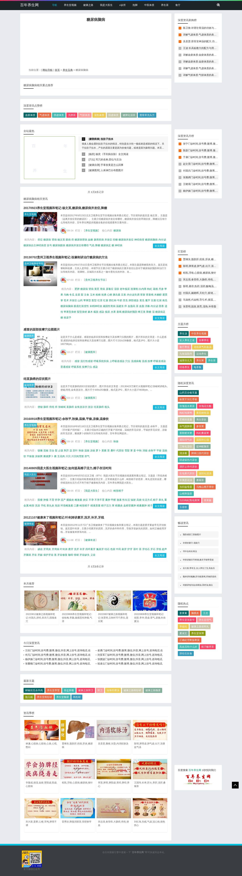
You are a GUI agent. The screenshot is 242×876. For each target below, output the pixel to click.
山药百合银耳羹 (188, 392)
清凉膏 (183, 453)
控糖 (115, 239)
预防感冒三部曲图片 (192, 534)
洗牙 (76, 549)
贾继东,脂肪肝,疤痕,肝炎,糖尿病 (201, 259)
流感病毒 (136, 361)
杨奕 (91, 154)
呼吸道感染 (159, 361)
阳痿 (40, 499)
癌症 (40, 239)
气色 (91, 245)
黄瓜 (142, 300)
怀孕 (57, 499)
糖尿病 (117, 230)
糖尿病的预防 (129, 311)
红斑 (159, 300)
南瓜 (164, 300)
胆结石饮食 (185, 653)
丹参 (161, 288)
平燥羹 (30, 456)
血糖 (90, 239)
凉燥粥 (39, 456)
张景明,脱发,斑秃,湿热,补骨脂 (199, 306)
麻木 (90, 311)
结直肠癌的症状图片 (37, 379)
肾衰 (142, 294)
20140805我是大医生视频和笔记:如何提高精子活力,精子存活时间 (67, 468)
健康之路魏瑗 (152, 690)
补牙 (82, 549)
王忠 (205, 613)
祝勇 (103, 294)
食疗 (177, 5)
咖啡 (70, 554)
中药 (118, 549)
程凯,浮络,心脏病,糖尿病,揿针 (199, 272)
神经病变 (139, 239)
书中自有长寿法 (190, 551)
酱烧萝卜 (48, 456)
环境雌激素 (67, 505)
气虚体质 (44, 115)
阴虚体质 (59, 115)
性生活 (126, 499)
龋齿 (40, 549)
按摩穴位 (87, 366)
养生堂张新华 (187, 619)
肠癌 (45, 406)
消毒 (147, 306)
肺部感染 (134, 300)
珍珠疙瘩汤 (113, 690)
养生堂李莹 (53, 690)
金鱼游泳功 (81, 406)
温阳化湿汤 (205, 473)
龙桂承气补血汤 (202, 347)
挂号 (49, 245)
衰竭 (119, 311)
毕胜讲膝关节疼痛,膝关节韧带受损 (198, 560)
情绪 (76, 554)
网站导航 (48, 69)
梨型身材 (82, 311)
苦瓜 (125, 300)
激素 (119, 499)
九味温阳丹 (185, 353)
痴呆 (107, 311)
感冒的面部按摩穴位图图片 (42, 329)
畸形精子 (118, 490)
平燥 (159, 450)
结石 (107, 549)
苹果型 (87, 300)
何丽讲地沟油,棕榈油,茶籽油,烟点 (198, 585)
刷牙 (124, 549)
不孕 (91, 499)
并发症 (108, 239)
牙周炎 (47, 549)
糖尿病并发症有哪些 (77, 245)
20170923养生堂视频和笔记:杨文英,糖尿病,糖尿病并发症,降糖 (65, 208)
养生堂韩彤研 (44, 697)
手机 (43, 505)
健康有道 (29, 523)
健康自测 (94, 164)
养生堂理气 (205, 619)
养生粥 (200, 360)
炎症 (85, 499)
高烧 (139, 499)
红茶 (100, 300)
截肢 (95, 311)
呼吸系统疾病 (101, 361)
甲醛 (113, 499)
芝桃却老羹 (185, 419)
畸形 (31, 505)
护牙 (129, 549)
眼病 (68, 239)
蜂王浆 (142, 311)
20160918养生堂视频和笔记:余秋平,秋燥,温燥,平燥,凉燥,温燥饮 (66, 419)
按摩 (150, 361)
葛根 (155, 288)
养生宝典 (68, 69)
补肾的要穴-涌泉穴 (191, 543)
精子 (155, 499)
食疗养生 (184, 347)
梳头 (107, 406)
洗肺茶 (72, 115)
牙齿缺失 (84, 554)
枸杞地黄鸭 (185, 412)
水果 (113, 311)
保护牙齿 (48, 554)
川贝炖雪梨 (77, 456)
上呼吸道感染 (117, 361)
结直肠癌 (99, 406)
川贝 (68, 456)
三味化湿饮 (185, 446)
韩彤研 (77, 697)
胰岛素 (116, 294)
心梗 (109, 294)
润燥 (145, 450)
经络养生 (184, 367)
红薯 (105, 300)
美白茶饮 (201, 419)
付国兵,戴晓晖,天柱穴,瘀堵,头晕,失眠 (203, 292)
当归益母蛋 (185, 486)
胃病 (102, 288)
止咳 (60, 450)
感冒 (77, 361)
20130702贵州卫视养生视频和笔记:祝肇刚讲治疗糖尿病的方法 (66, 257)
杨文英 (61, 239)
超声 (164, 549)
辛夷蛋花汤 (185, 480)
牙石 (152, 549)
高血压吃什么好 (188, 646)
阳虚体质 (113, 115)
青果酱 (207, 500)
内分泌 (162, 239)
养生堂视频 (70, 5)
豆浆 (123, 294)
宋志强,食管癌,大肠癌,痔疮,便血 (201, 279)
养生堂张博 (197, 633)
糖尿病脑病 (151, 239)
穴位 (91, 159)
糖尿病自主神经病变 (35, 245)
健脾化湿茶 (129, 115)
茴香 (161, 306)
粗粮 (98, 294)
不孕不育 (99, 499)
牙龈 (40, 554)
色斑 (112, 549)
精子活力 (106, 505)
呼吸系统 (76, 366)
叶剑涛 (64, 549)
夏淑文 (183, 633)
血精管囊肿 (129, 505)
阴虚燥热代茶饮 (188, 459)
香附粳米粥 (185, 433)
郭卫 (100, 690)
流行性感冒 (86, 361)
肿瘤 (45, 499)
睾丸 (161, 499)
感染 (101, 311)
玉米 (92, 294)
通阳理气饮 (185, 439)
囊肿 (107, 499)
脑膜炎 (195, 613)
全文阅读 (160, 245)
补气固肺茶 (185, 426)
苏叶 (75, 450)
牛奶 (119, 300)
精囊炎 (119, 505)
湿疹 (116, 288)
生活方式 (147, 499)
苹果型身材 (70, 311)
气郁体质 (85, 115)
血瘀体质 (30, 115)
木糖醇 (158, 294)
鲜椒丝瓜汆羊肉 (34, 690)
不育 (51, 499)
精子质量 (153, 505)
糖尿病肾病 (81, 239)
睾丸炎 (50, 505)
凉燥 (92, 450)
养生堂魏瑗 (62, 697)
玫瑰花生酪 (205, 406)
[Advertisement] (96, 46)
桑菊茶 (200, 480)
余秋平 (152, 450)
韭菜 (77, 294)
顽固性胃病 (109, 306)
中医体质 (149, 5)
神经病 (118, 245)
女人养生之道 (187, 340)
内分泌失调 (133, 294)
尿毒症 (109, 288)
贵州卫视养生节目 (33, 263)
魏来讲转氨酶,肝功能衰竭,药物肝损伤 (199, 576)
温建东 (120, 306)
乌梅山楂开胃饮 (205, 486)
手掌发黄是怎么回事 (112, 164)
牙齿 (34, 554)
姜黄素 (183, 613)
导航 (54, 5)
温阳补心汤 (202, 439)
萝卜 (98, 450)
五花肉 (61, 456)
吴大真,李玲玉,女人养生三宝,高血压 (199, 568)
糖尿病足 (106, 245)
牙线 (158, 549)
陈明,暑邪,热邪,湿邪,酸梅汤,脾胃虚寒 (203, 286)
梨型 (94, 300)
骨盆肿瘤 (69, 690)
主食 (86, 294)
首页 (57, 69)
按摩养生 (204, 340)
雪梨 (127, 450)
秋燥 (115, 441)
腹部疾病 (94, 139)
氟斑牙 (100, 549)
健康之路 (88, 5)
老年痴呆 (125, 288)
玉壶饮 (183, 507)
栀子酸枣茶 (207, 646)
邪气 (87, 456)
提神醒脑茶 (202, 446)
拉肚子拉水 (107, 139)
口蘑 (76, 505)
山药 (80, 300)
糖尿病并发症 (126, 239)
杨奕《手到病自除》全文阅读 (112, 154)
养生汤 (183, 333)
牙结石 (146, 549)
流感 (144, 361)
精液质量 (95, 505)
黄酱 (104, 450)
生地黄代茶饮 (187, 473)
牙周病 (55, 549)
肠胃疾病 (99, 239)
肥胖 (77, 288)
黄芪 (96, 288)
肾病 (54, 239)
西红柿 (112, 300)
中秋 (139, 450)
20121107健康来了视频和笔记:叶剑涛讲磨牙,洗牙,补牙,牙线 (64, 517)
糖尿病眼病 (59, 245)
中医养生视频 (198, 333)
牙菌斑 (27, 554)
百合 (51, 450)
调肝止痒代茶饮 (188, 466)
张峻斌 (62, 406)
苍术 (66, 300)
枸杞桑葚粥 (202, 433)
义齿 (92, 554)
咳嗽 (40, 450)
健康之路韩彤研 (132, 690)
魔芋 (147, 300)
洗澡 (37, 505)
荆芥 (66, 450)
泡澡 (57, 505)
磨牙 (70, 549)
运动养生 (201, 353)
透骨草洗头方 (147, 115)
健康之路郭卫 (85, 690)
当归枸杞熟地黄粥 (189, 500)
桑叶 (113, 450)
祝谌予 (67, 317)
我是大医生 (106, 5)
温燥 (86, 450)
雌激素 (78, 499)
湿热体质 (99, 115)
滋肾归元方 (185, 360)
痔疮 (51, 406)
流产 (63, 499)
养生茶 (165, 5)
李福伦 (183, 626)
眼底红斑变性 (81, 306)
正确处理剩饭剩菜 (189, 640)
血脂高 (131, 306)
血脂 (141, 306)
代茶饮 (120, 450)
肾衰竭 (149, 294)
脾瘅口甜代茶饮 (200, 453)
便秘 (40, 406)
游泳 (90, 406)
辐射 (133, 499)
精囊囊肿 (142, 505)
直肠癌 (70, 406)
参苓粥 (200, 426)
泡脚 (134, 5)
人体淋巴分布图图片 (112, 170)
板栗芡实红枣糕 (188, 399)
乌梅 (66, 294)
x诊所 (122, 5)
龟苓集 (197, 367)
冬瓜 (71, 294)
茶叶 (135, 549)
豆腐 (153, 300)
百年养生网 (29, 5)
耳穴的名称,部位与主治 (109, 159)
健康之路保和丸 (200, 626)
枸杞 (149, 288)
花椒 (45, 450)
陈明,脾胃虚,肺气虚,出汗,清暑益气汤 (203, 266)
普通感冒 (66, 366)
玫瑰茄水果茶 (187, 406)
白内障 (142, 288)
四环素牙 (90, 549)
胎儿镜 (29, 697)
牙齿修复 (62, 554)
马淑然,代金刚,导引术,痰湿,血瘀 (201, 299)
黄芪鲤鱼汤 (202, 412)
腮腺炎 (70, 499)
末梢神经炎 (96, 306)
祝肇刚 (134, 288)
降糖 (97, 245)
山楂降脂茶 (185, 493)
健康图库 (94, 170)
